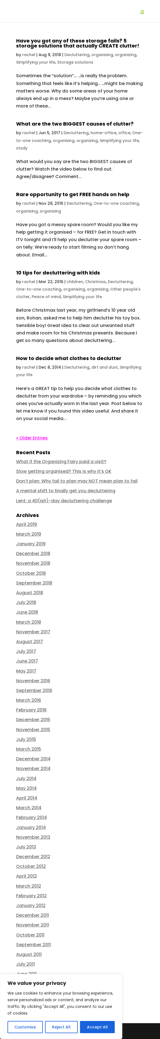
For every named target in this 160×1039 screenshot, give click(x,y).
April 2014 (26, 798)
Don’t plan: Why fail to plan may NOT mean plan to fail (77, 481)
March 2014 (28, 808)
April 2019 (26, 524)
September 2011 (33, 944)
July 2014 (26, 778)
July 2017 (26, 651)
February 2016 (31, 710)
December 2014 (33, 759)
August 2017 (29, 641)
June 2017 (27, 661)
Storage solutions (75, 62)
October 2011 (30, 935)
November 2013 (33, 837)
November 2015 (33, 729)
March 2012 (28, 886)
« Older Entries (32, 438)
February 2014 (31, 817)
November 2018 (33, 563)
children (75, 281)
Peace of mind (46, 296)
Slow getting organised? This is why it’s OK (63, 471)
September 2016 (34, 690)
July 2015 (26, 739)
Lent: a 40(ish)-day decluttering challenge (64, 501)
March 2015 (28, 749)
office (124, 133)
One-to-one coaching (116, 203)
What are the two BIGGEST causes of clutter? (75, 123)
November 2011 (32, 925)
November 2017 (33, 632)
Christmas (95, 281)
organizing (125, 55)
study (22, 148)
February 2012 (31, 896)
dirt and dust (104, 367)
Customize (25, 1027)
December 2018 (33, 553)
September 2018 (34, 583)
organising (102, 55)
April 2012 (26, 876)
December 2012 (33, 856)
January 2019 (31, 544)
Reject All (61, 1027)
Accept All (97, 1027)
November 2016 (33, 681)
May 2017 (26, 671)
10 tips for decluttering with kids (58, 272)
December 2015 (33, 719)
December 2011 (32, 915)
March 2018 (28, 622)
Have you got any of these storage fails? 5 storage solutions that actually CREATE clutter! (77, 43)
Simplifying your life (35, 62)
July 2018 (26, 602)
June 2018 (27, 612)
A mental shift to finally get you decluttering (65, 491)
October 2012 (31, 866)
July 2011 (25, 964)
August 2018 (29, 593)
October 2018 (31, 573)
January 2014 (31, 827)
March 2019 (28, 534)
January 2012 (31, 905)
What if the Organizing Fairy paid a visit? (61, 461)
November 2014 (33, 768)
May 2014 (26, 788)
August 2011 (29, 954)
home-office (103, 133)
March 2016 (28, 700)
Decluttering (76, 55)
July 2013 (26, 847)
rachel (28, 55)
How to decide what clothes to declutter (68, 358)
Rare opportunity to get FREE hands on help (72, 194)
